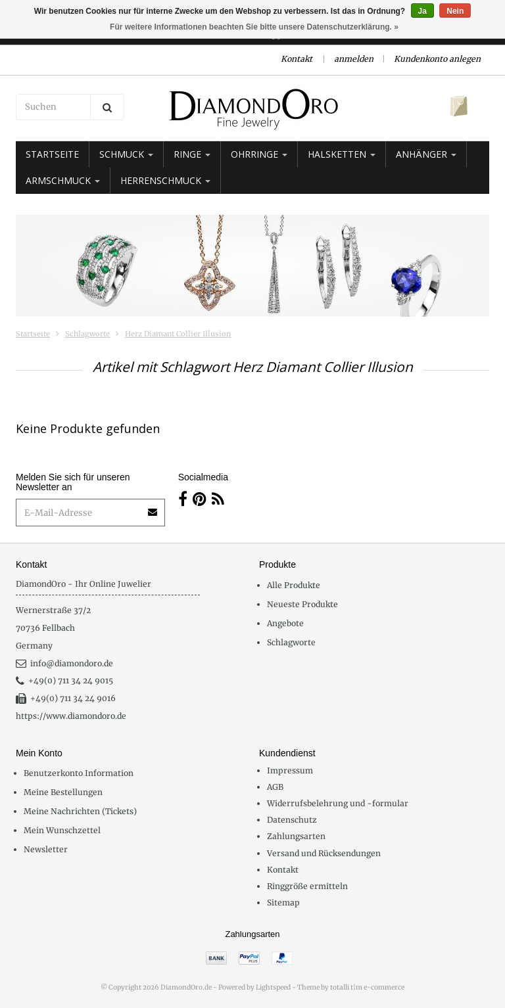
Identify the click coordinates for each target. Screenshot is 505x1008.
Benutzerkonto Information (78, 773)
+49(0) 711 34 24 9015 (64, 680)
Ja (422, 11)
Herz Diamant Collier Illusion (178, 333)
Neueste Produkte (302, 604)
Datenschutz (292, 820)
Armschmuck (63, 180)
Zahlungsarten (296, 836)
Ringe (192, 154)
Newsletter (46, 849)
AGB (275, 787)
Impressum (290, 770)
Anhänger (426, 154)
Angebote (285, 623)
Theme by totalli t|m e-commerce (350, 987)
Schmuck (126, 154)
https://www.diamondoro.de (71, 716)
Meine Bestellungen (63, 792)
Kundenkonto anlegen (437, 59)
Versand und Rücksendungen (324, 853)
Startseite (52, 154)
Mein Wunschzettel (62, 830)
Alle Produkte (293, 585)
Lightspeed (273, 987)
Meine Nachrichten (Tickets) (80, 811)
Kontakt (296, 59)
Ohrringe (259, 154)
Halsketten (341, 154)
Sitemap (283, 902)
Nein (455, 11)
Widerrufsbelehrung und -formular (337, 803)
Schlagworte (87, 333)
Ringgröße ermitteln (307, 886)
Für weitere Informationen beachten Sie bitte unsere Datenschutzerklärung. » (254, 27)
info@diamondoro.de (64, 663)
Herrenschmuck (165, 180)
